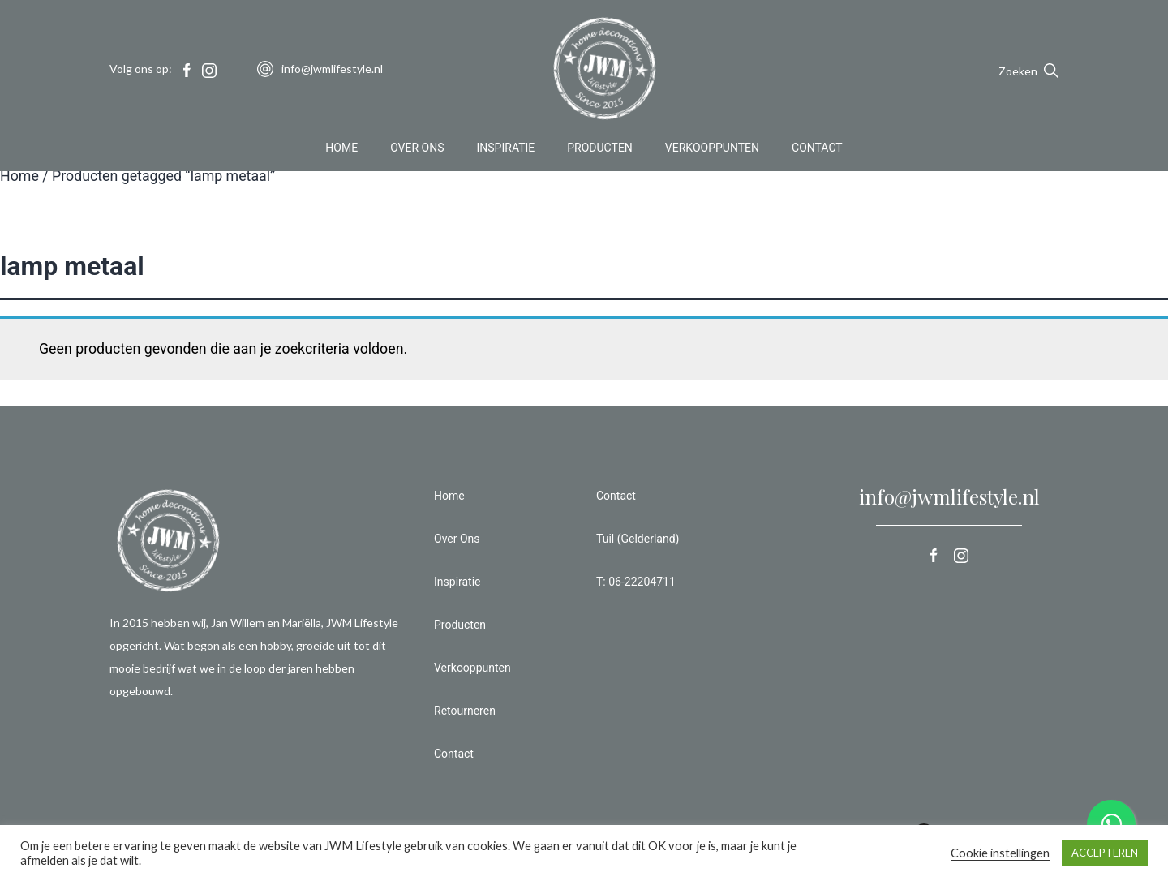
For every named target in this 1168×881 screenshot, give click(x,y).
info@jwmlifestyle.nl (949, 496)
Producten (600, 149)
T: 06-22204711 (636, 581)
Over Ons (417, 149)
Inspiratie (506, 149)
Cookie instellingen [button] (1000, 853)
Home (341, 149)
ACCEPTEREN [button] (1104, 852)
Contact (817, 149)
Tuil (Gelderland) (637, 538)
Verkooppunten (712, 149)
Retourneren (465, 710)
